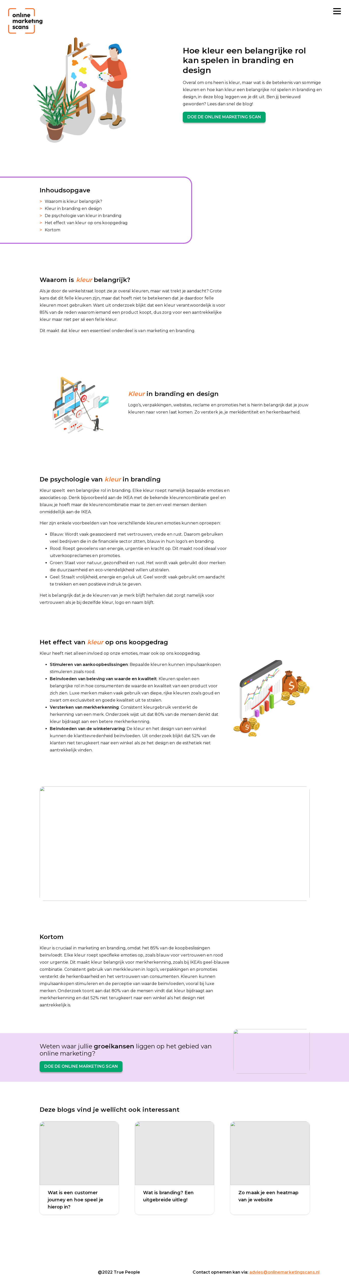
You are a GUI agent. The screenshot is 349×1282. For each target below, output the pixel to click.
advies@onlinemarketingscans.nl (284, 1272)
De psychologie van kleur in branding (83, 215)
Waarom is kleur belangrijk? (73, 201)
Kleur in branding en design (73, 208)
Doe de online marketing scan (224, 117)
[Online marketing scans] (25, 21)
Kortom (52, 229)
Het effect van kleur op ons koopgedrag (86, 222)
